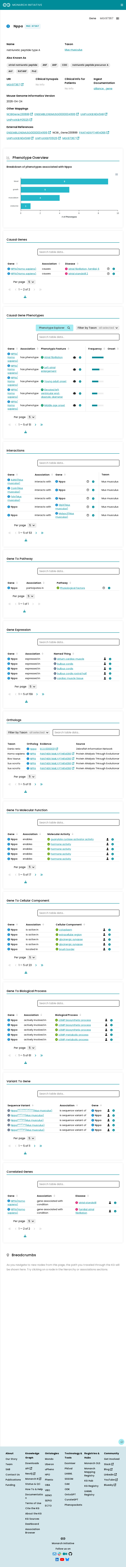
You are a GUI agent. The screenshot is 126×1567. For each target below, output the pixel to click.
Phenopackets (73, 1504)
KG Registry (91, 1486)
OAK (67, 1484)
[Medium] (65, 1553)
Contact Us (13, 1474)
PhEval (69, 1468)
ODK (67, 1489)
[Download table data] (24, 296)
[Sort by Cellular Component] (84, 924)
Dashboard (32, 1524)
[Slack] (59, 1553)
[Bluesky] (67, 1559)
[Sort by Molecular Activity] (72, 833)
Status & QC (33, 1484)
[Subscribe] (54, 1553)
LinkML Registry (89, 1493)
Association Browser (32, 1531)
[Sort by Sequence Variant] (32, 1105)
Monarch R (33, 1479)
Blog (108, 1469)
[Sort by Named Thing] (73, 653)
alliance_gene (103, 88)
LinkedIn (110, 1474)
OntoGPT (70, 1494)
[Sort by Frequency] (104, 348)
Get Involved (111, 1459)
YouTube (111, 1479)
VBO (47, 1490)
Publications (13, 1479)
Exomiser (70, 1463)
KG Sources (32, 1518)
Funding (10, 1485)
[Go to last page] (40, 425)
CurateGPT (71, 1499)
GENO (48, 1495)
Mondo (49, 1459)
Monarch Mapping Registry (89, 1472)
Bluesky (110, 1485)
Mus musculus (73, 50)
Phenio (49, 1479)
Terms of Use (33, 1503)
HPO (47, 1474)
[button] (97, 357)
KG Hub (88, 1480)
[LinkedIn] (57, 1559)
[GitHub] (70, 1553)
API (28, 1468)
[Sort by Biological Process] (80, 1014)
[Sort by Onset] (117, 348)
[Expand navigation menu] (122, 5)
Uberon (49, 1464)
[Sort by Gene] (16, 263)
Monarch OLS (92, 1463)
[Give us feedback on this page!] (121, 1442)
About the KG (33, 1513)
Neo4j (30, 1473)
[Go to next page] (35, 425)
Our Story (11, 1459)
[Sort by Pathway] (70, 582)
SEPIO (48, 1500)
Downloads (32, 1463)
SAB (8, 1469)
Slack (109, 1464)
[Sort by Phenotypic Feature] (68, 348)
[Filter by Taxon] (97, 328)
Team (9, 1464)
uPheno (49, 1469)
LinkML (68, 1473)
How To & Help (34, 1489)
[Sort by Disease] (77, 263)
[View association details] (113, 268)
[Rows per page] (31, 282)
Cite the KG (32, 1508)
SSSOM (69, 1479)
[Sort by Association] (59, 263)
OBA (47, 1485)
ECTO (48, 1505)
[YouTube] (62, 1559)
